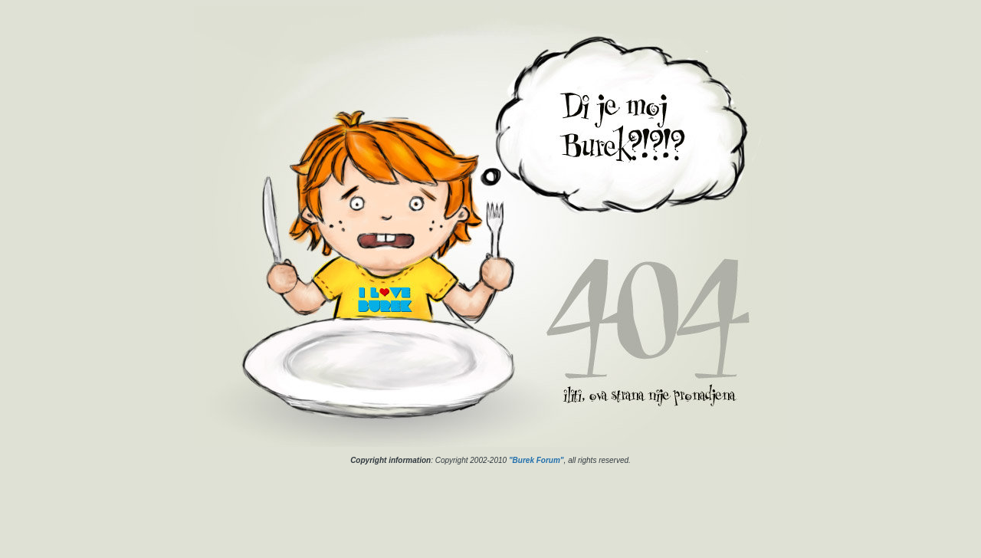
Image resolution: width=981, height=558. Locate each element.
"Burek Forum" (536, 460)
